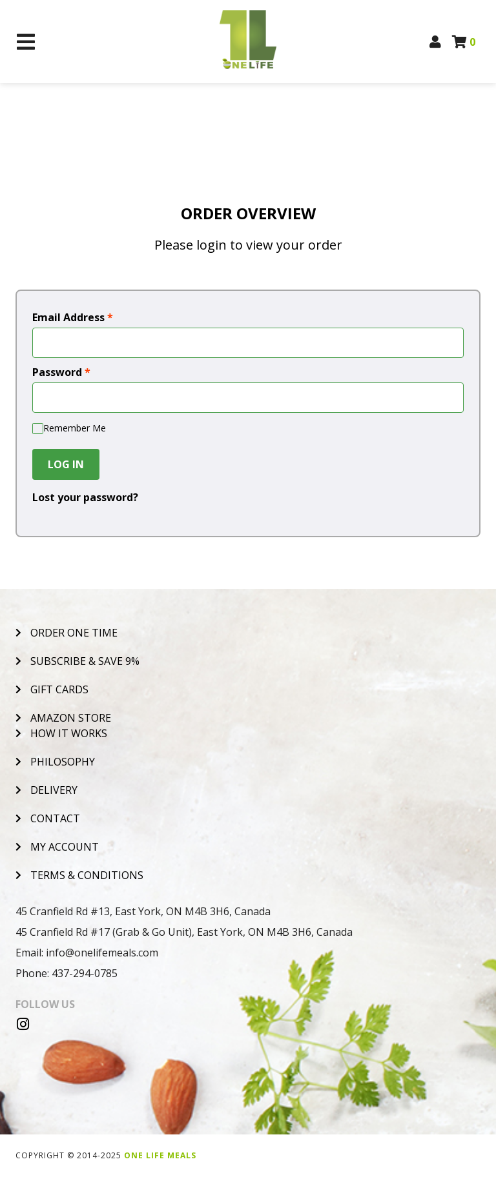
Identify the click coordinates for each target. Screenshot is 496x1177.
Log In (66, 464)
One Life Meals (160, 1155)
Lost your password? (85, 497)
